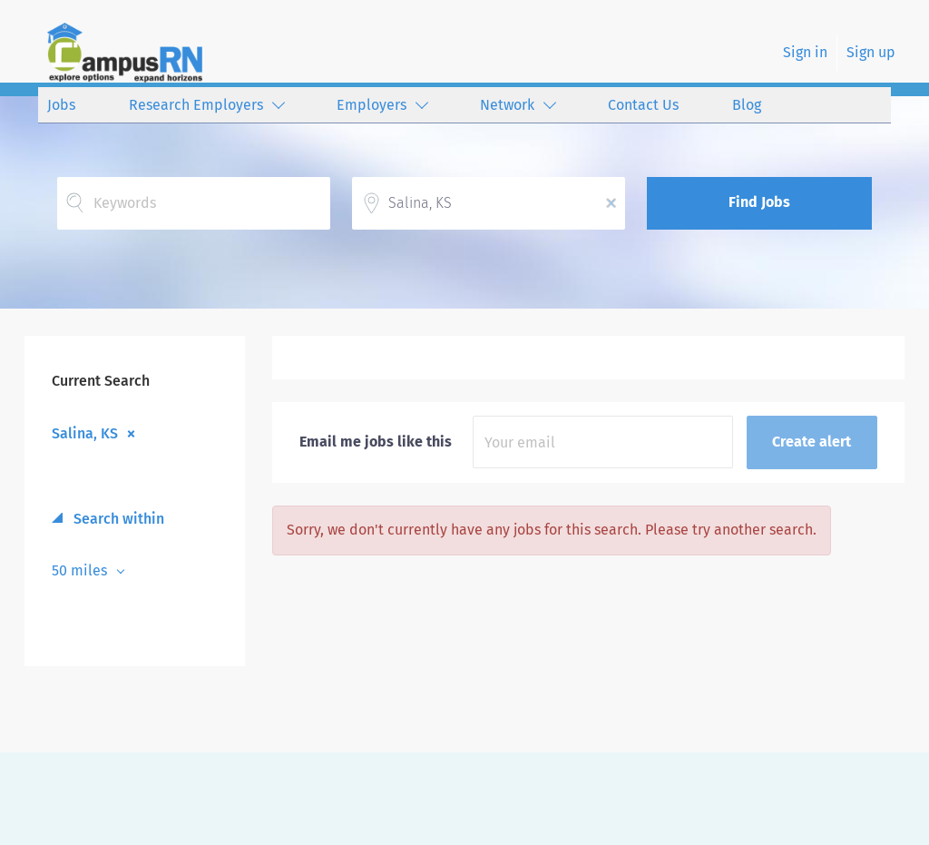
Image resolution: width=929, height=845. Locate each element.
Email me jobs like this (375, 441)
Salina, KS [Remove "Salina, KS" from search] (85, 433)
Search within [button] (117, 518)
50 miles (81, 570)
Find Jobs (759, 202)
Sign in (805, 52)
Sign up (870, 52)
